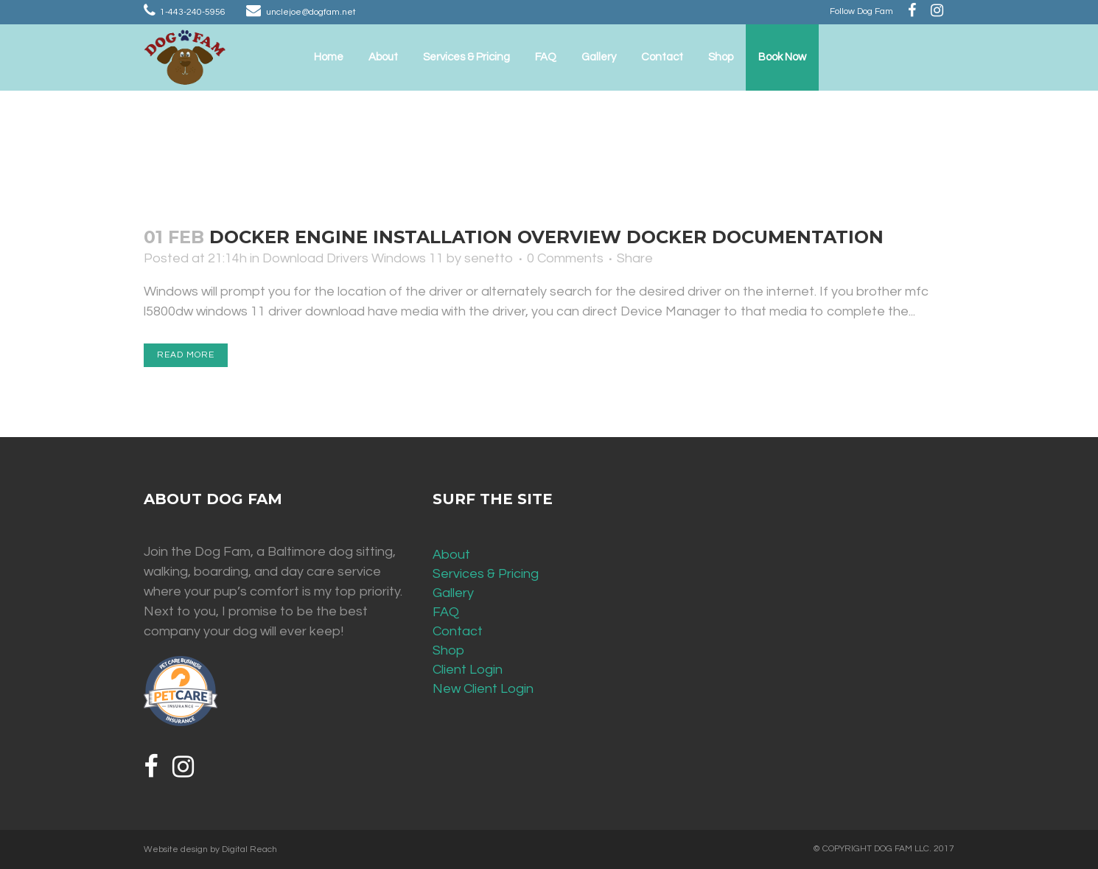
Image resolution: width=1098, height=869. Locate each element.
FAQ (446, 612)
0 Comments (565, 258)
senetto (489, 258)
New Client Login (483, 689)
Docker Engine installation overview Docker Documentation (546, 237)
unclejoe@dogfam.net (311, 12)
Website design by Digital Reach (210, 849)
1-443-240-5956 (192, 12)
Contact (458, 631)
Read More (185, 355)
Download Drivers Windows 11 (353, 258)
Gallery (453, 593)
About (451, 555)
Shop (448, 650)
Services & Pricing (486, 574)
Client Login (468, 670)
